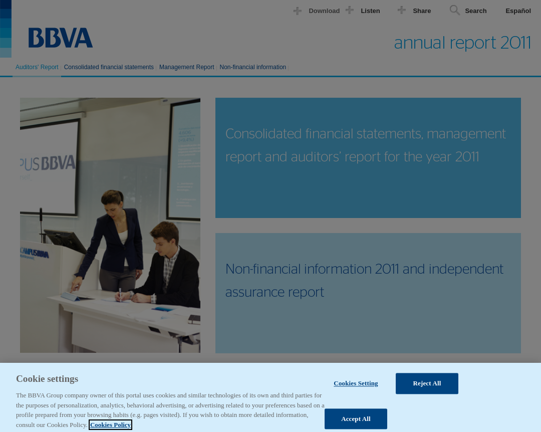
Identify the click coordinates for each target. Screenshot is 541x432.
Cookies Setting (356, 387)
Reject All (427, 387)
